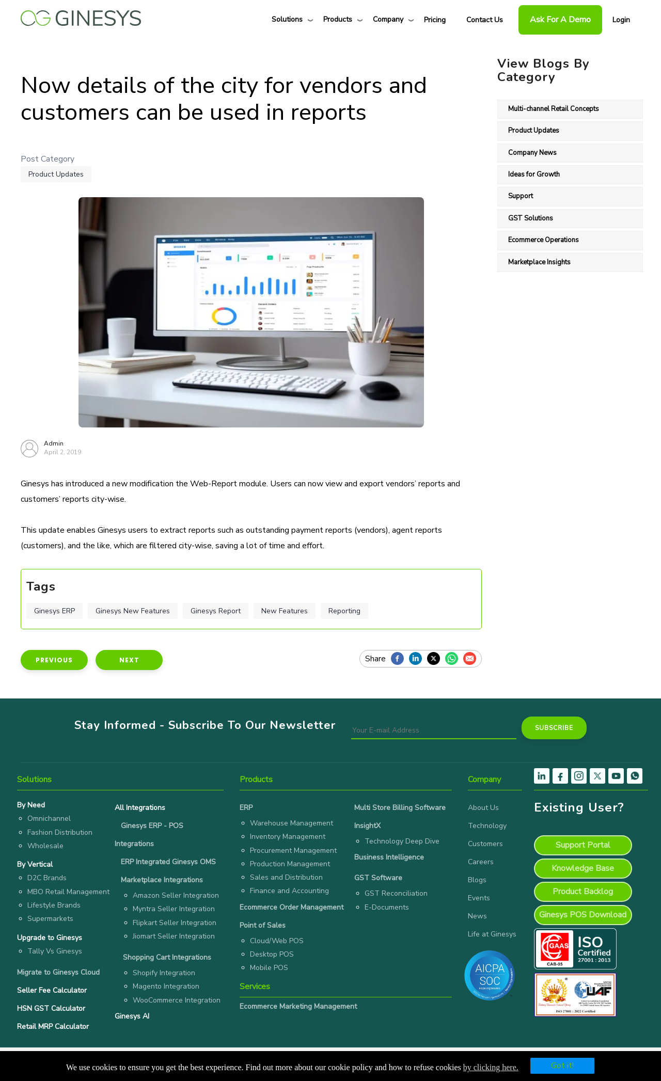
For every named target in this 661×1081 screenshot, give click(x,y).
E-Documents (387, 907)
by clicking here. (490, 1067)
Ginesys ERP (54, 611)
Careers (481, 862)
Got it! (562, 1065)
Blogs (477, 880)
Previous (54, 660)
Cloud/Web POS (277, 941)
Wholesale (45, 846)
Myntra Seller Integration (174, 909)
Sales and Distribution (286, 877)
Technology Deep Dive (402, 841)
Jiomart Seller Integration (174, 936)
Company (388, 19)
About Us (483, 808)
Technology (487, 826)
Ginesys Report (216, 611)
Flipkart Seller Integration (174, 923)
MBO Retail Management (68, 892)
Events (479, 898)
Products (337, 19)
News (477, 916)
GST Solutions (530, 218)
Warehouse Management (291, 823)
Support (520, 196)
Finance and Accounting (289, 891)
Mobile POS (269, 968)
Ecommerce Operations (543, 240)
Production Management (290, 864)
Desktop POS (272, 954)
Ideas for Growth (534, 174)
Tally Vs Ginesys (54, 951)
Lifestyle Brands (54, 905)
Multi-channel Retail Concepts (553, 109)
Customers (485, 844)
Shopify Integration (164, 973)
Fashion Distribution (59, 832)
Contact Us (484, 20)
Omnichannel (49, 818)
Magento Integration (166, 986)
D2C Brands (47, 878)
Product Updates (56, 174)
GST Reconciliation (396, 893)
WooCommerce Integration (177, 1000)
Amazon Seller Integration (176, 895)
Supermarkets (50, 919)
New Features (284, 611)
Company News (532, 152)
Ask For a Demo (560, 19)
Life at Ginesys (492, 934)
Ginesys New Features (133, 611)
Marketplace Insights (539, 262)
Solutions (287, 19)
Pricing (435, 20)
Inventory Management (287, 836)
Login (621, 20)
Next (129, 660)
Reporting (344, 611)
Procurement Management (293, 850)
